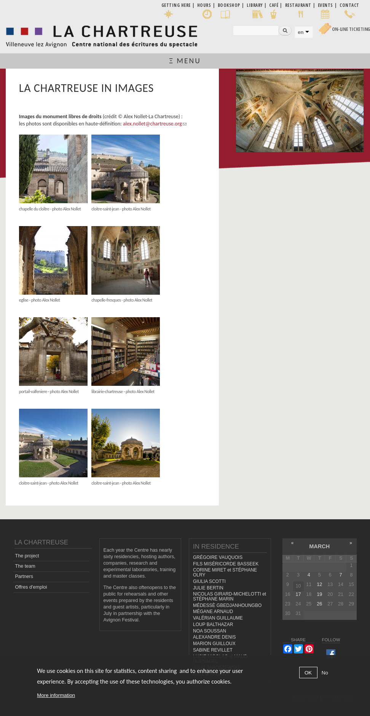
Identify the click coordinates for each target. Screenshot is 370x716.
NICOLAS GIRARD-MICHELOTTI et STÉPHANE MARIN (229, 596)
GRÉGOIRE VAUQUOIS (217, 557)
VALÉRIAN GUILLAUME (218, 618)
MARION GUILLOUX (214, 643)
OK (308, 673)
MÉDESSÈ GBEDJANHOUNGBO (227, 605)
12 (319, 584)
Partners (24, 576)
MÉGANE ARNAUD (213, 611)
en (300, 32)
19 (319, 594)
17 (298, 594)
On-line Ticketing (351, 29)
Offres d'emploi (31, 587)
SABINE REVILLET (213, 650)
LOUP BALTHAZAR (213, 624)
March (319, 546)
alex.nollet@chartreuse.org (155, 123)
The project (27, 556)
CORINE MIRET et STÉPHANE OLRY (225, 572)
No (325, 673)
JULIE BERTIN (208, 588)
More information (56, 695)
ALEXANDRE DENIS (214, 637)
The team (25, 566)
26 (319, 604)
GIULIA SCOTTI (209, 581)
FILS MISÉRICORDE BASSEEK (225, 564)
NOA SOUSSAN (209, 631)
